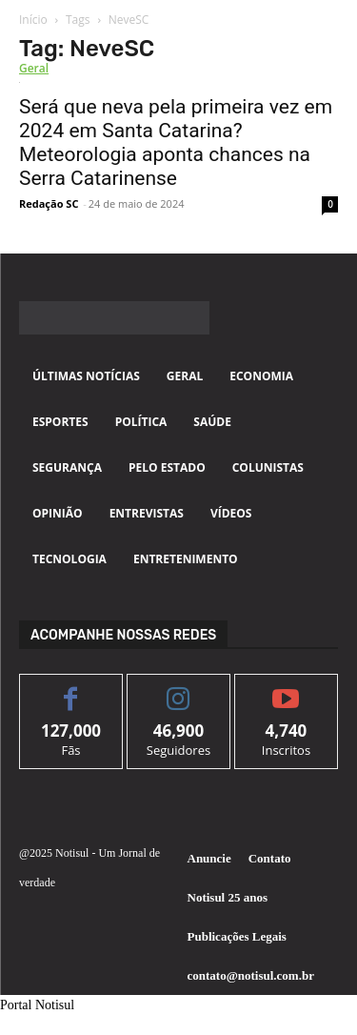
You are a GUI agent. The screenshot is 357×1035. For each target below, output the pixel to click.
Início (33, 19)
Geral (34, 68)
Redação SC (48, 203)
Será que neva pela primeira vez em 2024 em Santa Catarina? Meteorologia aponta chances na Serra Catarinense (175, 142)
